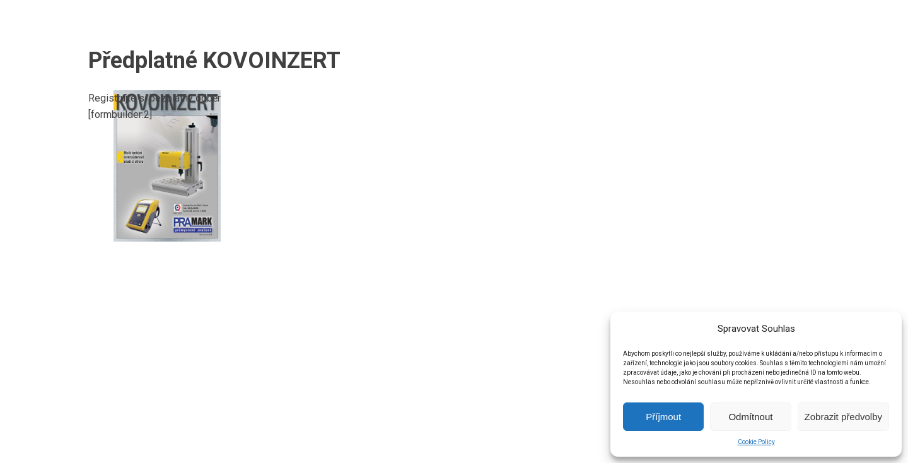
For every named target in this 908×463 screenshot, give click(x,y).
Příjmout (663, 416)
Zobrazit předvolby (843, 416)
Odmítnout (750, 416)
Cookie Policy (756, 441)
